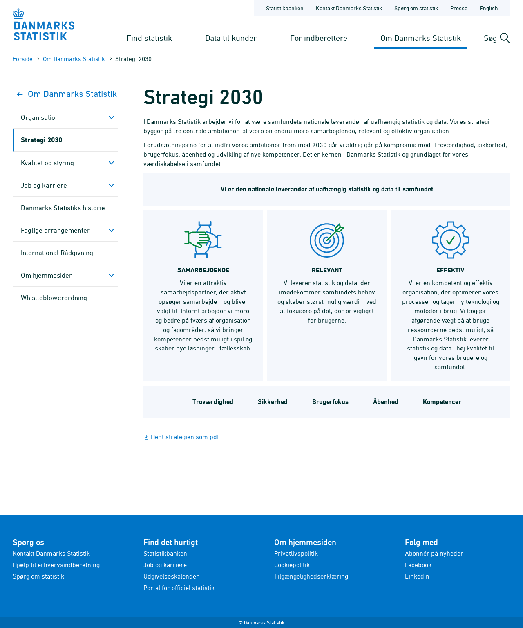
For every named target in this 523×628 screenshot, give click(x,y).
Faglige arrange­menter (55, 230)
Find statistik (149, 38)
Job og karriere (44, 185)
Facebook (418, 564)
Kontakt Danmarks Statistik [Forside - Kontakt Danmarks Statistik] (349, 7)
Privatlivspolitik (296, 553)
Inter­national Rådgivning (57, 253)
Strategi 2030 (41, 139)
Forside (23, 58)
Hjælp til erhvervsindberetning (56, 564)
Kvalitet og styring (47, 163)
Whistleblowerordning (54, 298)
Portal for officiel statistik (179, 587)
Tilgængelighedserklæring (311, 576)
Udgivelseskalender (171, 576)
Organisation (40, 117)
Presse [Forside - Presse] (458, 7)
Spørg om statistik (38, 576)
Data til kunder (231, 38)
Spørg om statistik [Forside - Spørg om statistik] (416, 7)
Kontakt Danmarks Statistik (51, 553)
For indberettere (318, 38)
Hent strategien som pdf (185, 436)
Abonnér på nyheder (434, 553)
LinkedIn (417, 576)
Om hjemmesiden (47, 275)
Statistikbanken (285, 7)
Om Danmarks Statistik (420, 38)
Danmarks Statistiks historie (63, 208)
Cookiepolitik (292, 564)
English (489, 7)
